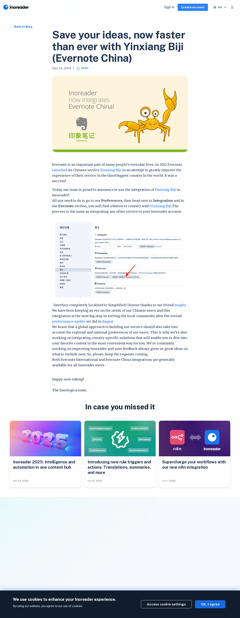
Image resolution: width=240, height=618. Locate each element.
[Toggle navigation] (232, 7)
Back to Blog (22, 26)
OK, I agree (210, 604)
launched (59, 170)
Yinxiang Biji (110, 170)
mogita (180, 305)
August (108, 321)
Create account (193, 7)
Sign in (169, 7)
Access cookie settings (166, 604)
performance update (69, 321)
